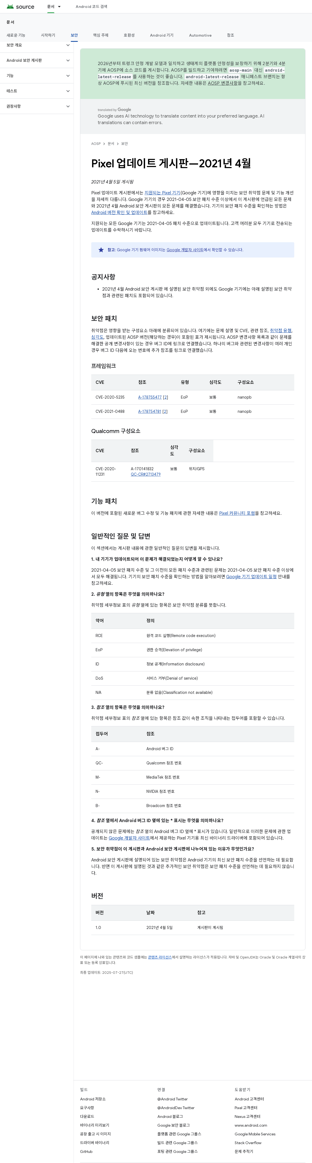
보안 (124, 143)
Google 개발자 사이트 (185, 249)
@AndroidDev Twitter (176, 1107)
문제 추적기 (244, 1151)
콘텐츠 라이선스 (160, 957)
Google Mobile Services (255, 1134)
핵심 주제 (100, 35)
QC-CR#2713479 (146, 474)
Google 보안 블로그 (173, 1125)
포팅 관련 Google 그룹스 (177, 1151)
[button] (32, 45)
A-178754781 (149, 411)
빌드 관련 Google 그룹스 (177, 1142)
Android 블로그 (170, 1116)
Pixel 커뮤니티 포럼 (237, 513)
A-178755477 (150, 397)
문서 (10, 22)
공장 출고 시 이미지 (95, 1134)
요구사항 (87, 1107)
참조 (230, 35)
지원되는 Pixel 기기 (162, 193)
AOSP (96, 143)
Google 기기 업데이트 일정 (251, 577)
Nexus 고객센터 (247, 1116)
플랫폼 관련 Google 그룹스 (179, 1134)
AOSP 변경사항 (223, 83)
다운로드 (87, 1116)
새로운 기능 (16, 35)
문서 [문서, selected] (51, 6)
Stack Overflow (248, 1142)
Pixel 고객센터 (246, 1107)
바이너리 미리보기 (94, 1125)
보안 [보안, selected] (74, 35)
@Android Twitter (172, 1099)
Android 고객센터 (249, 1099)
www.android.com (251, 1125)
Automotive (200, 35)
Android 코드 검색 (91, 6)
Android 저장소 (93, 1099)
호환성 (129, 35)
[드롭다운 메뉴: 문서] (61, 6)
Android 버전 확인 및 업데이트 (119, 212)
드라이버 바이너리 (94, 1142)
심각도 (97, 337)
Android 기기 (162, 35)
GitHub (86, 1151)
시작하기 (48, 35)
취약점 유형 (281, 331)
